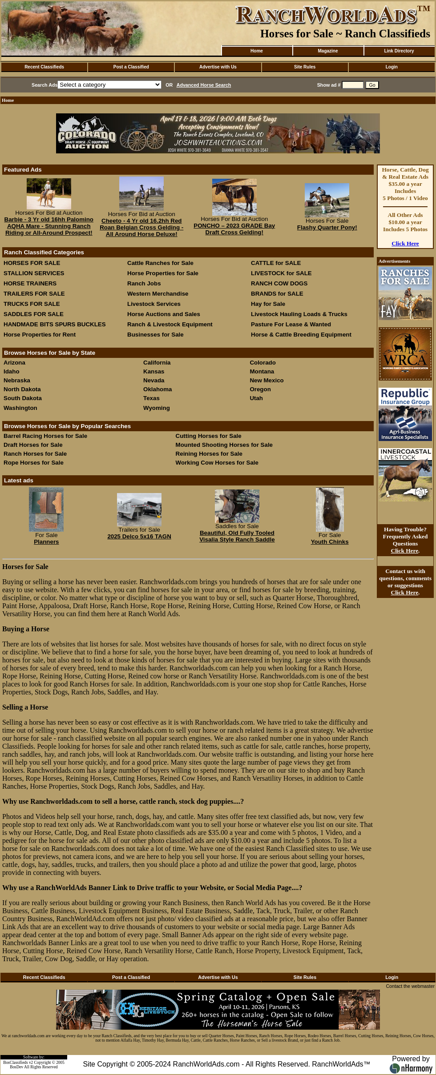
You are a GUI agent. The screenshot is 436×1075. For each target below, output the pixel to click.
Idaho (12, 371)
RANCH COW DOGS (279, 283)
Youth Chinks (330, 541)
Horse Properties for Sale (162, 273)
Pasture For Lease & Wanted (291, 324)
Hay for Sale (269, 304)
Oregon (260, 389)
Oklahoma (157, 389)
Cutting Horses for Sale (209, 436)
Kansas (153, 371)
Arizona (14, 362)
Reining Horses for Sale (209, 453)
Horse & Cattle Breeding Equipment (301, 334)
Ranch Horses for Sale (35, 453)
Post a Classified (131, 66)
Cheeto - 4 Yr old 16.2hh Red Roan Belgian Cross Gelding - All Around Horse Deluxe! (141, 227)
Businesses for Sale (155, 334)
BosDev (16, 1067)
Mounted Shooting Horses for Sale (224, 444)
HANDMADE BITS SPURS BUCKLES (55, 324)
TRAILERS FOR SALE (34, 293)
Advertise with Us (218, 66)
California (156, 362)
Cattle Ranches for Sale (160, 263)
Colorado (263, 362)
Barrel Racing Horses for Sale (45, 436)
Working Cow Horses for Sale (217, 462)
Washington (20, 408)
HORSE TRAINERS (30, 283)
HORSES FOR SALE (32, 263)
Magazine (328, 50)
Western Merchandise (158, 293)
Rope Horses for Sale (34, 462)
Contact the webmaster (410, 986)
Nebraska (17, 380)
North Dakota (22, 389)
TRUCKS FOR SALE (32, 304)
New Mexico (266, 380)
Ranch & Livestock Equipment (170, 324)
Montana (262, 371)
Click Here (405, 243)
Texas (151, 398)
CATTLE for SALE (276, 263)
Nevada (153, 380)
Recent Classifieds (44, 66)
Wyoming (156, 408)
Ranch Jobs (144, 283)
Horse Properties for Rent (40, 334)
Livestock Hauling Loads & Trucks (299, 314)
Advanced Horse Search (204, 85)
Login (392, 66)
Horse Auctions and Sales (163, 314)
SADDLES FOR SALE (34, 314)
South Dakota (23, 398)
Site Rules (304, 66)
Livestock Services (154, 304)
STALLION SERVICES (34, 273)
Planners (46, 541)
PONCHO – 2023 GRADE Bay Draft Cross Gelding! (234, 229)
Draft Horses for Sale (33, 444)
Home (256, 50)
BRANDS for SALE (277, 293)
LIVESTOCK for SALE (281, 273)
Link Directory (399, 50)
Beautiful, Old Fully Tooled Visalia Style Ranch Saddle (237, 536)
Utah (256, 398)
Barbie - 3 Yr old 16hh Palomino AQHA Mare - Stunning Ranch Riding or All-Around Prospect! (48, 226)
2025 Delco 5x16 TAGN (139, 536)
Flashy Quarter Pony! (327, 227)
